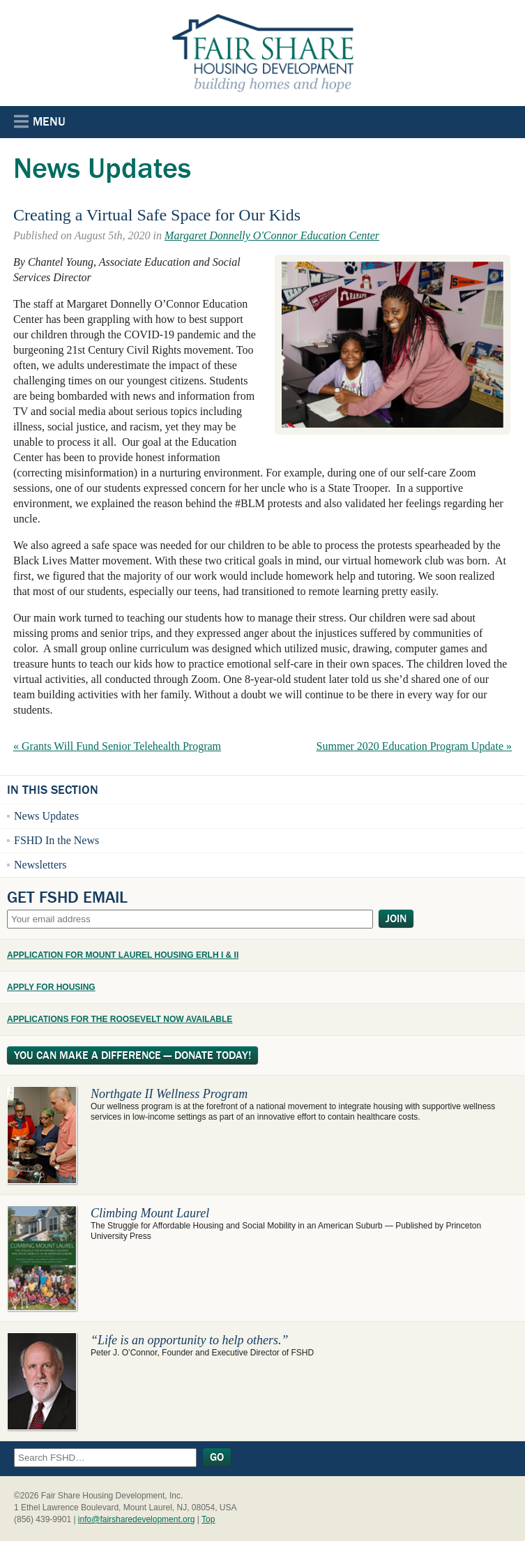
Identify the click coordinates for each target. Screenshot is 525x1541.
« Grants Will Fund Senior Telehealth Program (117, 746)
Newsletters (40, 865)
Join (396, 918)
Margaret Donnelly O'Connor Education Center (272, 235)
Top (208, 1519)
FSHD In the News (56, 840)
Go (217, 1457)
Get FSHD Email (67, 897)
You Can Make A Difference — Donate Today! (132, 1055)
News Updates (46, 816)
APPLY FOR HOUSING (51, 987)
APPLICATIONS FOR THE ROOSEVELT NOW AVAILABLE (119, 1019)
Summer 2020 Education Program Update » (414, 746)
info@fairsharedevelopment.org (136, 1519)
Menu (40, 121)
